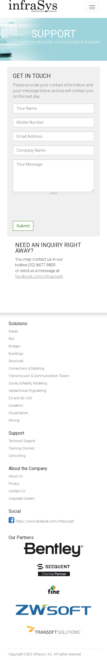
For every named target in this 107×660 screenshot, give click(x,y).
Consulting (17, 456)
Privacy (14, 484)
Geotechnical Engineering (27, 391)
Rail (11, 339)
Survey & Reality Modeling (28, 383)
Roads (13, 331)
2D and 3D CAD (20, 398)
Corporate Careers (22, 499)
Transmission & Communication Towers (39, 376)
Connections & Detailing (26, 369)
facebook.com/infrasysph (39, 276)
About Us (16, 476)
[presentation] (56, 210)
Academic (16, 406)
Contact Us (17, 491)
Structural (16, 361)
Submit (23, 226)
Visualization (18, 413)
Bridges (14, 346)
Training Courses (22, 448)
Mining (14, 420)
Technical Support (22, 441)
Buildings (16, 354)
